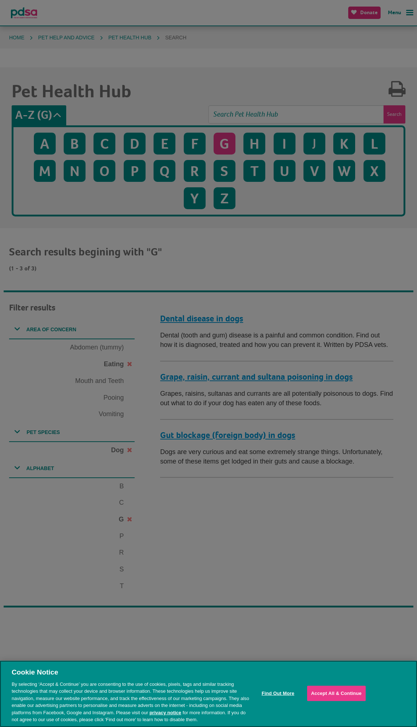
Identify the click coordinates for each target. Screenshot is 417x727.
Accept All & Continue (336, 693)
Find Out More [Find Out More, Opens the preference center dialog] (278, 693)
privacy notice (165, 712)
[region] (208, 694)
